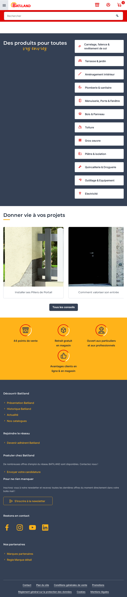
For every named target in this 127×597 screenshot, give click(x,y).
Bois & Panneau (91, 114)
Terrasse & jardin (92, 61)
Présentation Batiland (20, 403)
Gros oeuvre (89, 140)
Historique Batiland (18, 408)
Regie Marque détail (19, 560)
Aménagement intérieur (96, 74)
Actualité (12, 414)
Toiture (86, 127)
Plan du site (42, 585)
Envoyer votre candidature (23, 472)
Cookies (81, 591)
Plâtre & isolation (92, 154)
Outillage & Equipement (96, 180)
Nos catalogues (16, 421)
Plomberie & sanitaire (94, 87)
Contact (27, 585)
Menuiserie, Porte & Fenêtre (99, 101)
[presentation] (4, 5)
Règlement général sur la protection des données (45, 591)
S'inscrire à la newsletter (30, 501)
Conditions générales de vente (70, 585)
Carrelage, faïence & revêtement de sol (93, 46)
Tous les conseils (63, 307)
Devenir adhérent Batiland (23, 442)
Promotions (98, 585)
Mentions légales (99, 591)
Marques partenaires (19, 553)
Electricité (88, 193)
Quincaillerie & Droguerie (97, 167)
